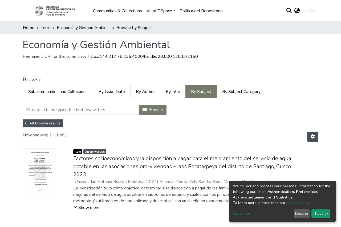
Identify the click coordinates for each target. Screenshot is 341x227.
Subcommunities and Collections (58, 92)
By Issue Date (112, 92)
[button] (297, 11)
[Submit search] (289, 10)
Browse (153, 110)
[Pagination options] (312, 137)
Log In (308, 11)
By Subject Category (241, 92)
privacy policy (297, 202)
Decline (301, 213)
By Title (173, 92)
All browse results (43, 123)
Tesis (45, 28)
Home (28, 28)
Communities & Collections (117, 11)
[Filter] (81, 110)
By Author (145, 92)
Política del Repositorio (201, 11)
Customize (241, 213)
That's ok (320, 213)
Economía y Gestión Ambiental (83, 28)
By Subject (201, 92)
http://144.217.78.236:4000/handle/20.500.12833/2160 (143, 56)
